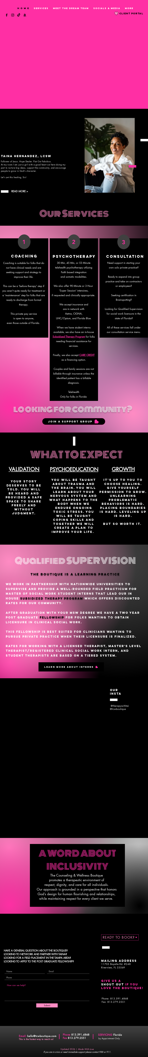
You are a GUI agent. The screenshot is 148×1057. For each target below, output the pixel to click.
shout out (112, 984)
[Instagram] (13, 15)
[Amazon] (25, 15)
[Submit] (47, 1005)
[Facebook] (7, 15)
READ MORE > (19, 191)
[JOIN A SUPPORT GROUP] (73, 421)
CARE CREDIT (87, 355)
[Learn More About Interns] (71, 666)
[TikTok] (19, 15)
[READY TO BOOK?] (120, 937)
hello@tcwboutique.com (41, 1036)
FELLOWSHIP (52, 617)
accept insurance (73, 304)
